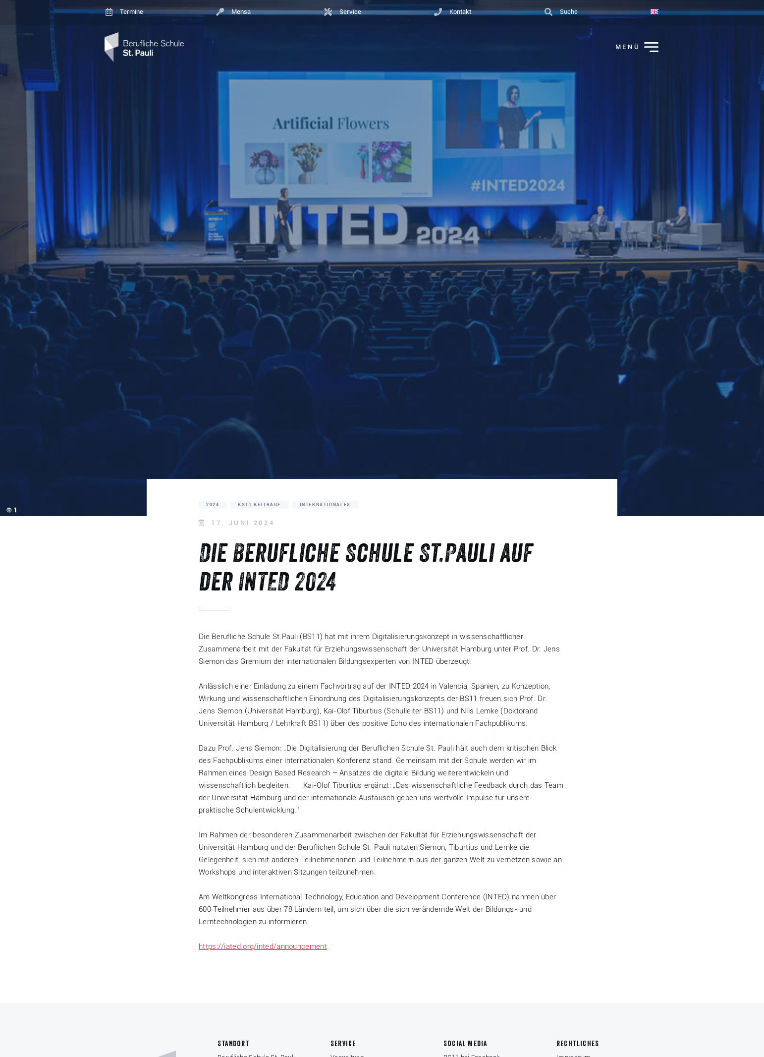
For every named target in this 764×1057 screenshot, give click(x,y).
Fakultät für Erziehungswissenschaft (346, 649)
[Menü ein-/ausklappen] (630, 47)
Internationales (325, 504)
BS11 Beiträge (259, 504)
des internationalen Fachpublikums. (468, 723)
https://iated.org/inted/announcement (263, 946)
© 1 (11, 510)
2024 (212, 504)
